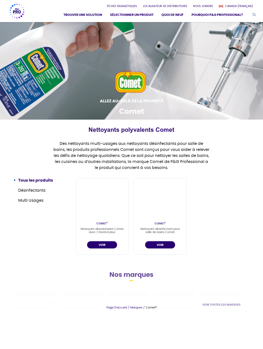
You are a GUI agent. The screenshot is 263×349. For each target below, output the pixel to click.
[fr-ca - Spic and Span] (35, 309)
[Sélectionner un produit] (132, 15)
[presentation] (122, 6)
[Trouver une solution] (82, 15)
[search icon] (254, 14)
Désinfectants (31, 190)
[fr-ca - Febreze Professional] (82, 309)
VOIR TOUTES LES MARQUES (221, 308)
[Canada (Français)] (238, 6)
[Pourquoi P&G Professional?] (217, 15)
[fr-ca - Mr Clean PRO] (128, 298)
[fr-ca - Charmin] (175, 309)
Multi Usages (30, 200)
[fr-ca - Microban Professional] (128, 309)
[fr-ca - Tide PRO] (175, 298)
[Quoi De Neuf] (173, 15)
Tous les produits (35, 180)
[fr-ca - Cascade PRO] (35, 298)
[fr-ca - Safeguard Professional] (221, 298)
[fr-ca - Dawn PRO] (82, 298)
